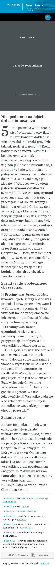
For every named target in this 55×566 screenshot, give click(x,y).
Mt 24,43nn (28, 498)
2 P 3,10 (39, 498)
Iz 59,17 (21, 511)
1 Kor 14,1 (26, 527)
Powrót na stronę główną (27, 94)
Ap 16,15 (11, 501)
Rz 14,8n (21, 519)
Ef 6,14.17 (31, 511)
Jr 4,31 (25, 506)
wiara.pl (44, 563)
